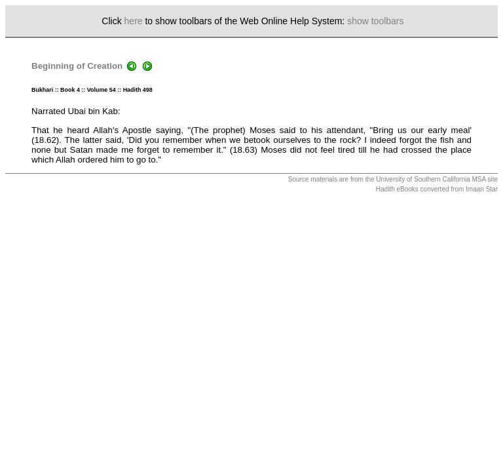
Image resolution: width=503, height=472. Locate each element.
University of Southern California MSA (430, 179)
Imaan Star (482, 189)
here (133, 21)
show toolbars (375, 21)
